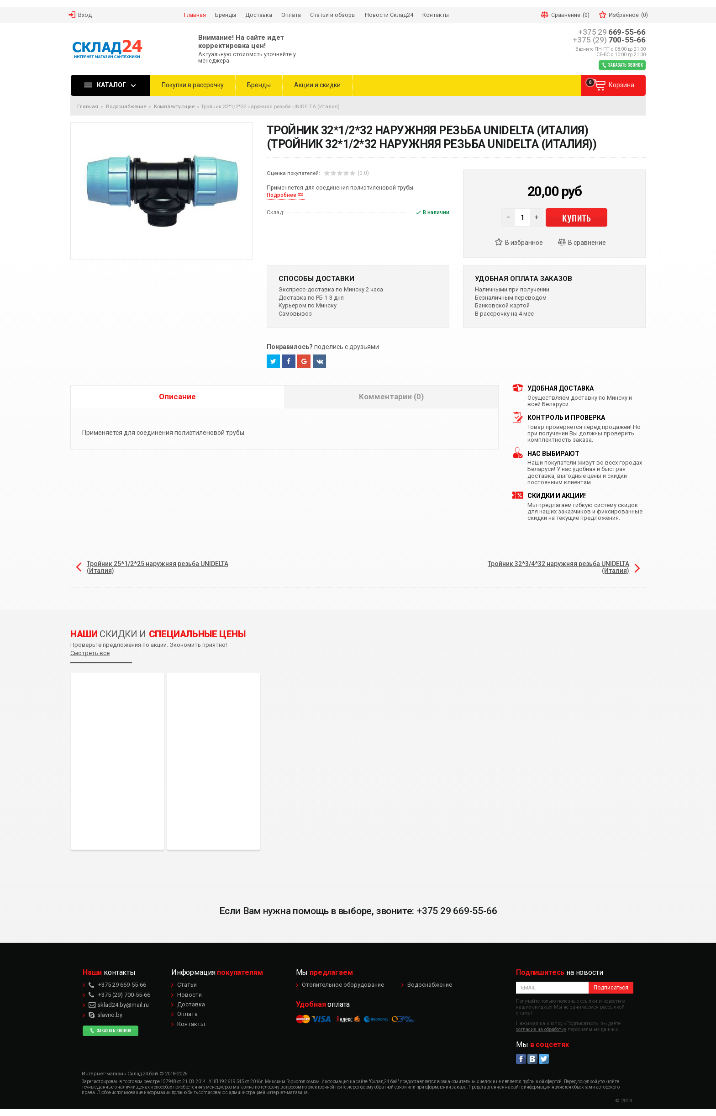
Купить (576, 217)
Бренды (259, 85)
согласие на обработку (541, 1029)
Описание (177, 396)
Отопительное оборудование (343, 984)
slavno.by (105, 1014)
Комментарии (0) (391, 396)
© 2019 (623, 1101)
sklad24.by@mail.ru (119, 1004)
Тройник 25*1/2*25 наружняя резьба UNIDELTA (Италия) (157, 567)
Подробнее (281, 195)
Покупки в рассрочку (193, 85)
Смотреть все (90, 653)
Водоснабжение (429, 984)
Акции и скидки (317, 85)
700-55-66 (609, 40)
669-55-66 (612, 32)
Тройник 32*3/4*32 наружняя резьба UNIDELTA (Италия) (558, 567)
